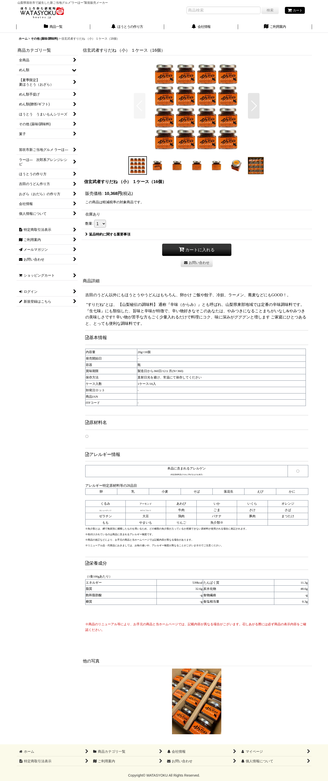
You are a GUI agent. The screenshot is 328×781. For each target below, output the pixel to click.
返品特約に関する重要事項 (107, 234)
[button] (139, 106)
